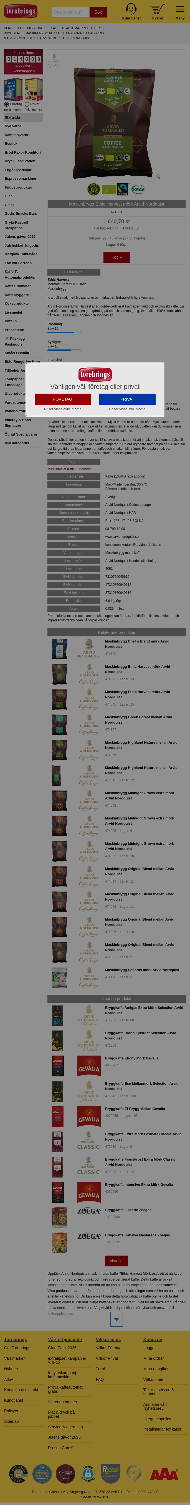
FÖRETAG (62, 431)
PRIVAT (127, 431)
